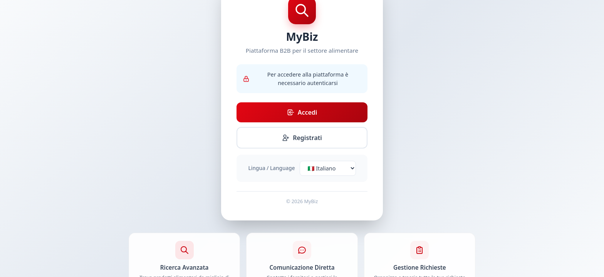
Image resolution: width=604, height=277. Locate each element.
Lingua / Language (271, 168)
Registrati (302, 137)
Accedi (302, 112)
